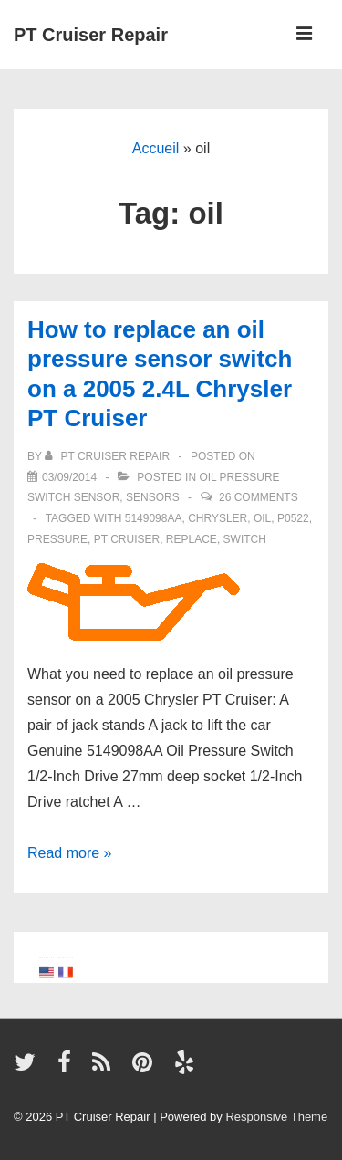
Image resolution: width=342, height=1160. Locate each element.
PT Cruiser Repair (91, 35)
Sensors (153, 497)
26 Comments (258, 497)
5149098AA (153, 518)
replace (191, 539)
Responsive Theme (276, 1116)
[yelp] (186, 1068)
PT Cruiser (127, 539)
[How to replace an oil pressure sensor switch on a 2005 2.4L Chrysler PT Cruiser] (69, 477)
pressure (57, 539)
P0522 (293, 518)
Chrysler (217, 518)
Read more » (69, 853)
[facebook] (68, 1068)
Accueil (156, 148)
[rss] (105, 1068)
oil (262, 518)
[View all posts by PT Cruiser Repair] (108, 456)
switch (244, 539)
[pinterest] (146, 1068)
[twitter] (29, 1068)
